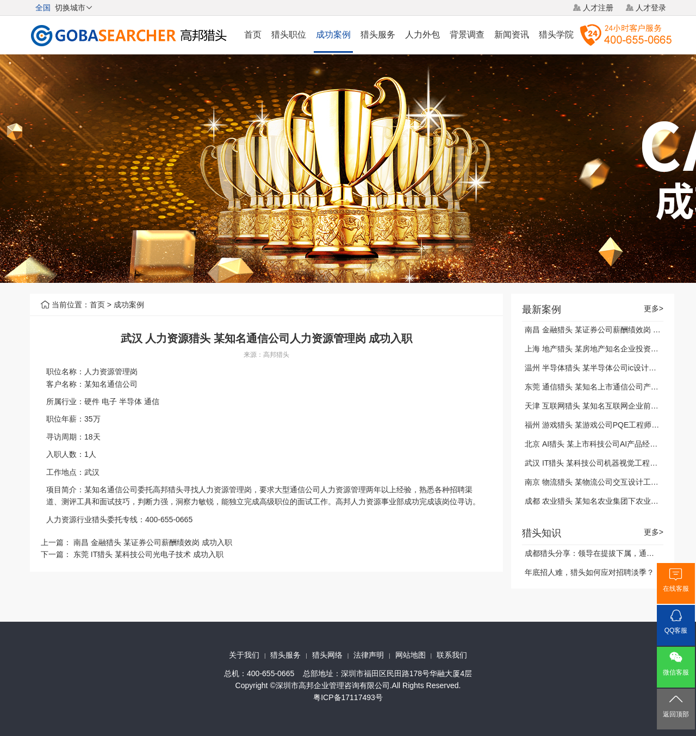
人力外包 (422, 34)
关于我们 (244, 655)
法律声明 (368, 655)
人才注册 (598, 7)
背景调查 (467, 34)
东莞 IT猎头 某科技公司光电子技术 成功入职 (148, 554)
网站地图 (410, 655)
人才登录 (651, 7)
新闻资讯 (511, 34)
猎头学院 (556, 34)
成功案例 (333, 34)
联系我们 (452, 655)
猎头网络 (327, 655)
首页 (253, 34)
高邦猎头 (276, 354)
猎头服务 (378, 34)
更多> (653, 309)
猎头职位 (288, 34)
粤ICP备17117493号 (348, 697)
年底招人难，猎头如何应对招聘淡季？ (589, 572)
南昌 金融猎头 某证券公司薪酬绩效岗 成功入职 (152, 542)
